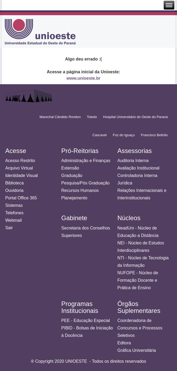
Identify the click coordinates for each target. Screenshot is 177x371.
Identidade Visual (21, 175)
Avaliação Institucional (138, 168)
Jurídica (124, 183)
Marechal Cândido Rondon (60, 117)
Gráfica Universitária (136, 350)
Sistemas (14, 205)
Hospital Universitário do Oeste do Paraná (135, 117)
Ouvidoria (14, 190)
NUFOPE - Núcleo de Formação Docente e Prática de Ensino (137, 280)
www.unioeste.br (83, 78)
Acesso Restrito (20, 160)
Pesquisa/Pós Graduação (85, 183)
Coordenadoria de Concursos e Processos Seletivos (139, 328)
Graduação (71, 175)
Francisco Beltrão (154, 135)
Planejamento (74, 198)
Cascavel (99, 135)
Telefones (14, 213)
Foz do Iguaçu (124, 135)
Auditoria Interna (133, 160)
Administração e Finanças (85, 160)
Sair (9, 227)
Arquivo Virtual (19, 168)
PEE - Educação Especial (85, 320)
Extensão (70, 168)
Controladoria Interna (137, 175)
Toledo (92, 117)
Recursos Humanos (80, 190)
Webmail (13, 220)
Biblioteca (14, 183)
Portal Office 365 (21, 198)
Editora (124, 343)
